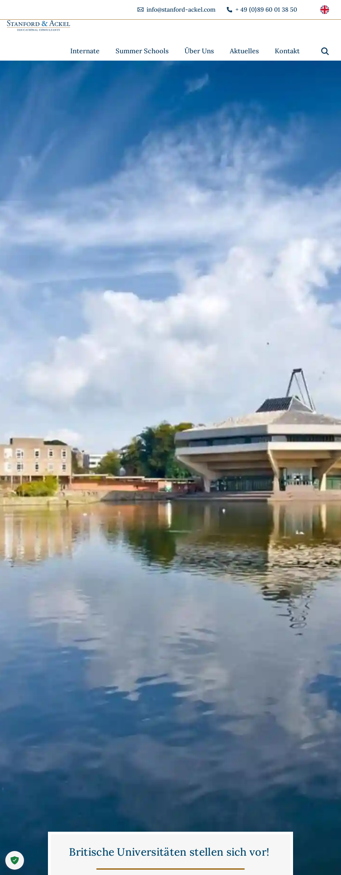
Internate (85, 51)
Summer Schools (142, 51)
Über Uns (199, 51)
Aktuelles (244, 51)
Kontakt (287, 51)
